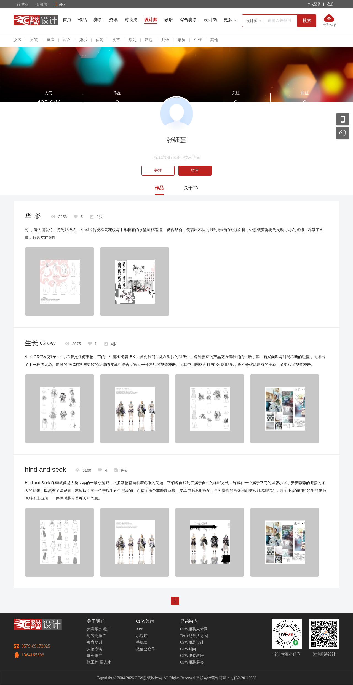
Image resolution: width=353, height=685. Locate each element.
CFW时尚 (188, 649)
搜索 (307, 20)
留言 (195, 170)
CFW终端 (145, 621)
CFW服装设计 (192, 642)
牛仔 (198, 39)
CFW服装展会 (192, 662)
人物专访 (94, 649)
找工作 (92, 662)
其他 (214, 39)
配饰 (165, 39)
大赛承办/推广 (99, 629)
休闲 (99, 39)
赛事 (97, 19)
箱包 (149, 39)
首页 (22, 4)
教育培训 (94, 642)
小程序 (142, 636)
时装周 (131, 19)
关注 (158, 170)
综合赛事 (188, 19)
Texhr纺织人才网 (194, 636)
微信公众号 (145, 649)
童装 (50, 39)
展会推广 (94, 656)
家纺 (181, 39)
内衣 (67, 39)
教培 (168, 19)
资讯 (113, 19)
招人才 (105, 662)
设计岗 (210, 19)
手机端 (142, 642)
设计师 (150, 19)
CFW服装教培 (192, 656)
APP (139, 629)
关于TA (191, 187)
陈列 (132, 39)
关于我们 (96, 621)
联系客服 (342, 133)
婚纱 (83, 39)
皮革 (116, 39)
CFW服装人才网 (194, 629)
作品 (82, 19)
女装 (18, 39)
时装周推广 (96, 636)
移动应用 (342, 119)
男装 (34, 39)
